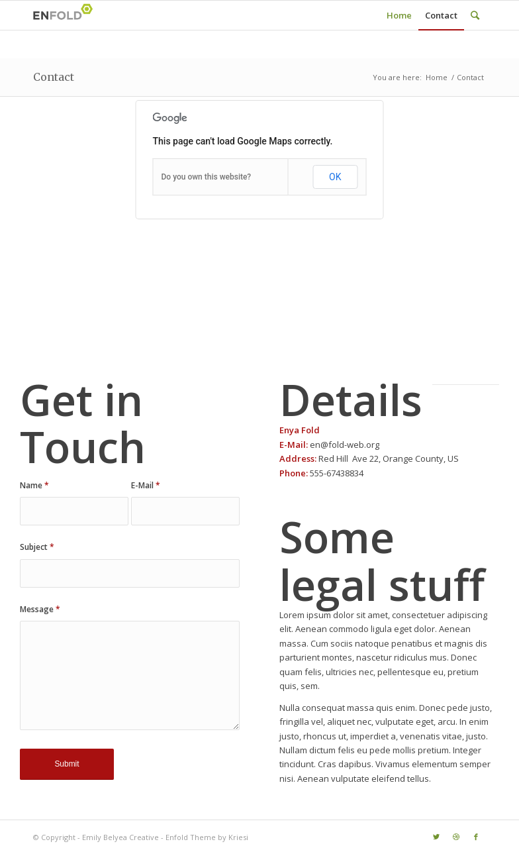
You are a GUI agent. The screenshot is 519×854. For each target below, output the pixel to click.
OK (335, 177)
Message (40, 609)
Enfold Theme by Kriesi (206, 837)
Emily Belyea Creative (120, 837)
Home (437, 77)
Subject (37, 547)
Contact (53, 76)
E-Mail (145, 485)
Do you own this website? (207, 177)
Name (34, 485)
